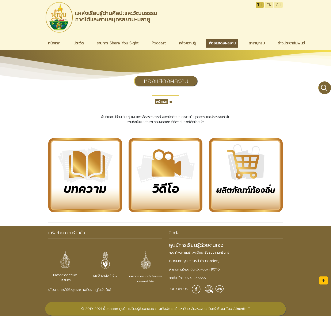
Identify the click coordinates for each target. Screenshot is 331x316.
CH (278, 5)
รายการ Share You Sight (117, 43)
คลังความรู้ (187, 43)
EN (268, 5)
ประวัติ (78, 43)
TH (259, 5)
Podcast (159, 43)
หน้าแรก (54, 43)
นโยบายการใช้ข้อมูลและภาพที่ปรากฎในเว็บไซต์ (79, 289)
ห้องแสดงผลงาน (222, 43)
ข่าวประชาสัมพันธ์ (291, 43)
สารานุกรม (257, 43)
